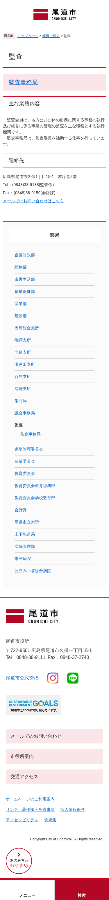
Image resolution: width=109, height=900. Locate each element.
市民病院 (23, 558)
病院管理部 (25, 546)
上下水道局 (25, 534)
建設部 (21, 315)
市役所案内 (22, 756)
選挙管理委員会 (29, 449)
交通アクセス (24, 776)
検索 (82, 895)
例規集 (50, 820)
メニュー (27, 895)
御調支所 (23, 340)
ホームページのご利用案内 (30, 799)
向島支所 (23, 352)
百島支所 (23, 376)
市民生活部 (25, 279)
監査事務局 (23, 82)
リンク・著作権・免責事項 (30, 809)
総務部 (21, 267)
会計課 (21, 510)
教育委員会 (25, 473)
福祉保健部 (25, 291)
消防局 (21, 400)
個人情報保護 (72, 809)
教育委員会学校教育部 (35, 497)
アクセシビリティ (22, 820)
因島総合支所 (27, 328)
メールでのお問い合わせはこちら (33, 201)
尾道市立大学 (27, 522)
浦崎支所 (23, 388)
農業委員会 (25, 461)
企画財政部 (25, 255)
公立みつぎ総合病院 (33, 570)
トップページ (27, 36)
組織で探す (51, 36)
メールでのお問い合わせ (36, 736)
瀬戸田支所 (25, 364)
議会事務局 (25, 413)
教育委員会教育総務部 (35, 485)
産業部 (21, 303)
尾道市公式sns (22, 677)
